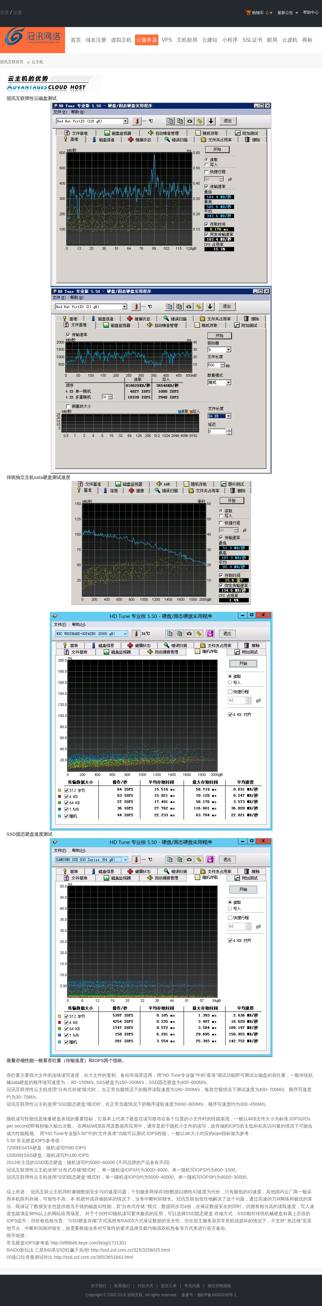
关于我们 (98, 1286)
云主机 (37, 62)
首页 (76, 40)
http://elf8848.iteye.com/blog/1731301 (88, 1242)
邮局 (272, 40)
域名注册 (96, 40)
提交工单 (169, 1286)
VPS (167, 40)
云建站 (210, 40)
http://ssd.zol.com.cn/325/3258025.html (130, 1250)
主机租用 (187, 40)
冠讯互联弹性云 (22, 98)
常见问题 (192, 1286)
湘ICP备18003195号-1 (216, 1295)
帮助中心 (311, 12)
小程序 (230, 40)
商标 (307, 40)
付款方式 (145, 1286)
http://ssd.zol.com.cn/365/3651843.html (93, 1257)
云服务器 (146, 40)
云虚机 (290, 40)
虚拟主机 (121, 40)
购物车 (259, 13)
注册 (17, 12)
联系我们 (122, 1286)
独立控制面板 (219, 1286)
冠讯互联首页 (11, 62)
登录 (4, 12)
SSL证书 (252, 40)
